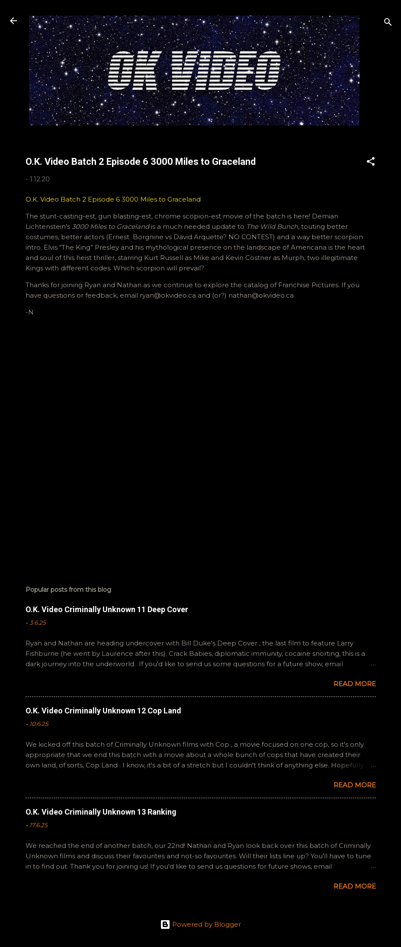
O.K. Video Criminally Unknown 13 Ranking (101, 811)
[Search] (388, 23)
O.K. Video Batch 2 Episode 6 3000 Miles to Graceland (113, 199)
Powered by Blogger (200, 924)
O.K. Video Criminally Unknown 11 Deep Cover (107, 609)
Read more (355, 684)
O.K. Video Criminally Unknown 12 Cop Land (103, 710)
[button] (371, 163)
